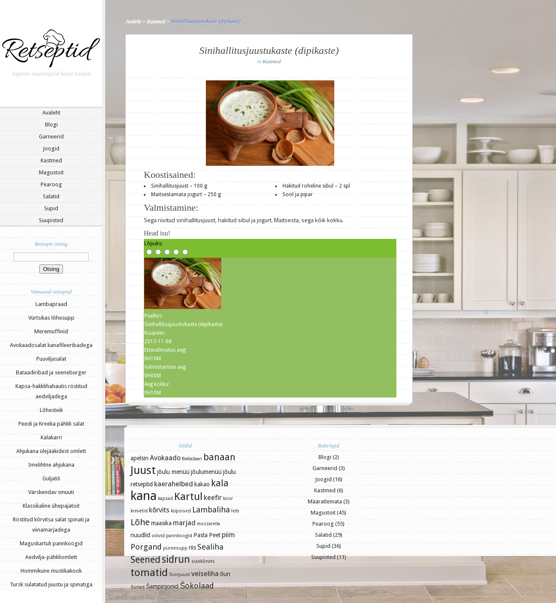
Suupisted (51, 220)
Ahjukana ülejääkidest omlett (51, 451)
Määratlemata (325, 501)
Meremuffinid (51, 331)
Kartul (188, 497)
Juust (143, 470)
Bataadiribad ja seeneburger (51, 372)
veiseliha (205, 574)
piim (228, 535)
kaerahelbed (173, 484)
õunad (138, 587)
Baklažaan (192, 459)
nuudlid (140, 535)
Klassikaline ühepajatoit (51, 506)
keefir (213, 498)
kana (144, 495)
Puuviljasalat (51, 359)
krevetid (139, 511)
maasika (161, 523)
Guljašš (51, 478)
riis (192, 547)
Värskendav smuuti (51, 492)
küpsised (181, 511)
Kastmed (51, 160)
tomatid (149, 573)
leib (235, 511)
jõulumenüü (206, 471)
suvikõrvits (203, 561)
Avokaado (165, 458)
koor (228, 498)
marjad (184, 523)
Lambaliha (211, 509)
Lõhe (140, 522)
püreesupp (175, 548)
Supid (51, 208)
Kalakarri (51, 437)
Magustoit (51, 172)
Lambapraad (51, 304)
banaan (219, 457)
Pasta (200, 535)
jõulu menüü (173, 471)
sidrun (176, 559)
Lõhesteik (51, 410)
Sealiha (210, 546)
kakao (202, 484)
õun (225, 574)
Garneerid (51, 136)
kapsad (165, 498)
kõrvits (159, 510)
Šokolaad (197, 585)
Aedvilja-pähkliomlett (51, 557)
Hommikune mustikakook (51, 571)
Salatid (51, 196)
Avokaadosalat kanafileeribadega (51, 345)
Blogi (51, 124)
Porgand (146, 546)
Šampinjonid (162, 586)
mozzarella (208, 524)
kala (220, 483)
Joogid (51, 148)
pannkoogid (179, 535)
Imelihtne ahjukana (51, 465)
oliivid (158, 535)
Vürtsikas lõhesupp (51, 318)
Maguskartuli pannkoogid (51, 543)
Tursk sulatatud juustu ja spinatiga (51, 584)
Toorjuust (179, 574)
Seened (146, 559)
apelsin (140, 458)
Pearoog (51, 184)
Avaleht (51, 112)
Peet (214, 535)
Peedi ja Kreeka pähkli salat (51, 424)
